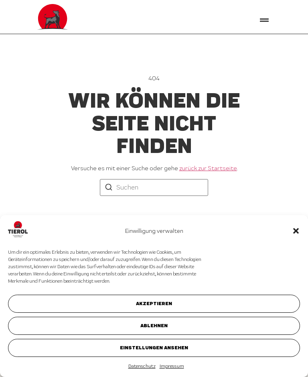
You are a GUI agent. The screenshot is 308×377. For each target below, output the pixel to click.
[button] (296, 231)
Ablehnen (154, 325)
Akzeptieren (154, 303)
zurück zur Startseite (208, 168)
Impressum (172, 366)
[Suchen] (108, 188)
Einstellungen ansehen (154, 347)
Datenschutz (142, 366)
